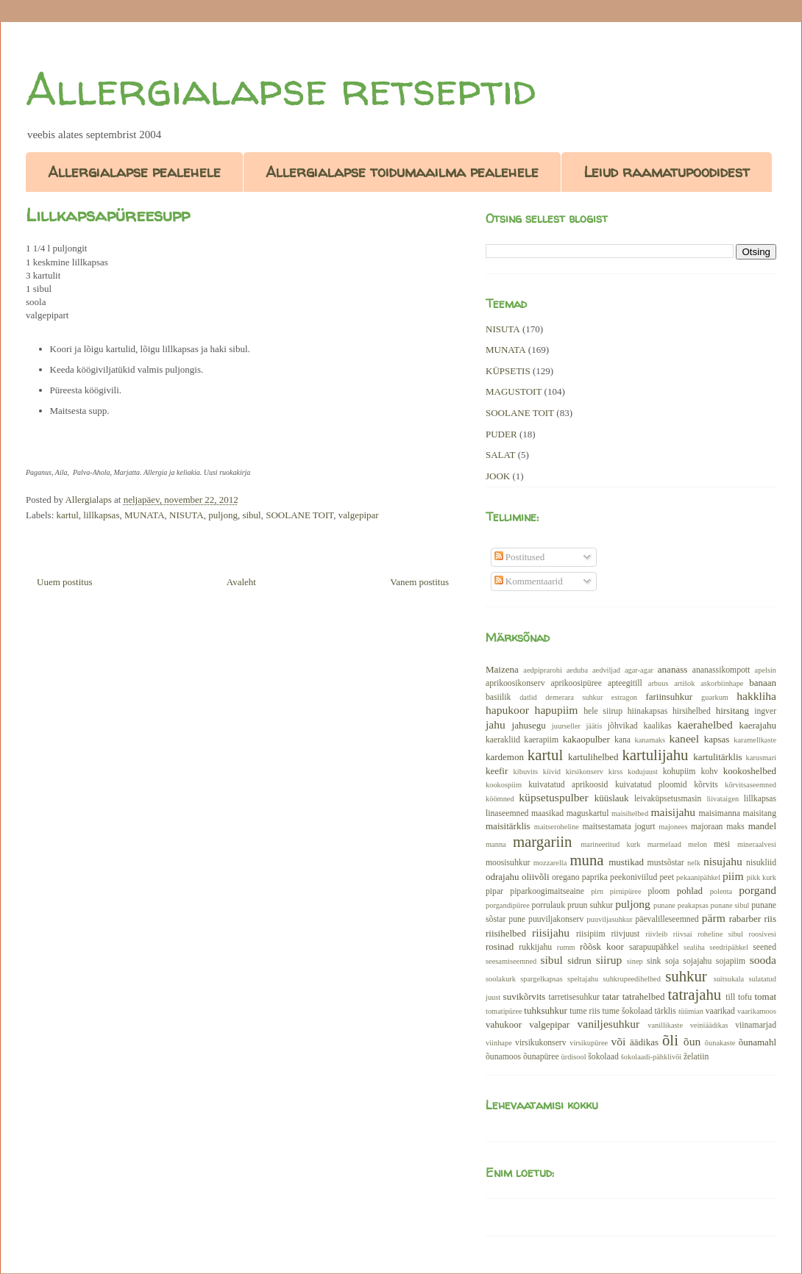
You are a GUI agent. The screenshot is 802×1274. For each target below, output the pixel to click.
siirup (609, 959)
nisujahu (722, 861)
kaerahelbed (704, 724)
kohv (708, 771)
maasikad (547, 813)
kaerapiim (541, 740)
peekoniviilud (633, 877)
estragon (624, 697)
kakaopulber (586, 739)
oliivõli (536, 876)
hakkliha (756, 696)
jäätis (594, 726)
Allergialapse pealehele (134, 172)
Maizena (502, 669)
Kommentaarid (528, 581)
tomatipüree (504, 1011)
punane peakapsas (681, 905)
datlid (528, 697)
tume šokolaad (628, 1011)
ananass (672, 669)
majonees (673, 827)
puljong (223, 514)
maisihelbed (629, 813)
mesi (722, 844)
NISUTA (186, 514)
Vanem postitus (419, 581)
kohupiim (679, 771)
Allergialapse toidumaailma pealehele (402, 172)
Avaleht (241, 581)
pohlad (690, 890)
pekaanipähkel (698, 877)
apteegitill (625, 683)
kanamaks (650, 740)
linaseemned (507, 813)
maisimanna (719, 813)
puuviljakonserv (555, 919)
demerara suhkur (574, 697)
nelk (693, 863)
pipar (494, 891)
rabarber (745, 918)
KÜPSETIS (508, 370)
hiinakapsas (648, 711)
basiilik (498, 697)
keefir (497, 770)
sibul (251, 514)
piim (733, 876)
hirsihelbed (692, 711)
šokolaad (603, 1057)
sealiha (694, 947)
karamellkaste (755, 740)
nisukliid (761, 862)
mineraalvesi (756, 844)
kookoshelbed (749, 770)
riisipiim (591, 934)
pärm (713, 918)
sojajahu (697, 961)
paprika (595, 877)
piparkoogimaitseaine (547, 891)
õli (670, 1039)
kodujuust (643, 771)
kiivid (552, 771)
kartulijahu (655, 754)
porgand (757, 890)
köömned (500, 799)
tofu (745, 997)
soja (672, 961)
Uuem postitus (64, 581)
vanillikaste (665, 1025)
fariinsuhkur (668, 696)
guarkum (714, 697)
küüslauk (612, 798)
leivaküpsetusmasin (668, 799)
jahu (495, 724)
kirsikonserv (584, 771)
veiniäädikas (709, 1025)
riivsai (682, 934)
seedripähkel (728, 947)
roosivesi (762, 934)
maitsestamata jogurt (618, 826)
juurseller (566, 726)
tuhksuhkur (545, 1010)
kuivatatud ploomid (651, 785)
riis (770, 918)
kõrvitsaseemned (750, 785)
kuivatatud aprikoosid (568, 785)
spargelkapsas (541, 979)
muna (586, 859)
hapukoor (507, 710)
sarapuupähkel (654, 947)
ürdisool (573, 1057)
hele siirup (602, 711)
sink (654, 961)
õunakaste (720, 1043)
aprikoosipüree (576, 683)
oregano (566, 877)
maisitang (759, 813)
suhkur (686, 975)
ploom (659, 891)
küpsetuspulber (553, 797)
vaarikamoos (756, 1011)
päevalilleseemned (666, 919)
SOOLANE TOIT (299, 514)
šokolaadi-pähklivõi (651, 1057)
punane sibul (730, 905)
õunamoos (503, 1057)
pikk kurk (761, 877)
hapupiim (556, 710)
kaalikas (657, 726)
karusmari (760, 758)
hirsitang (733, 710)
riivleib (656, 934)
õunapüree (541, 1057)
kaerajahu (757, 725)
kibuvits (526, 771)
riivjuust (625, 934)
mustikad (626, 861)
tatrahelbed (643, 996)
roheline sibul (720, 934)
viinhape (499, 1043)
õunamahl (757, 1042)
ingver (765, 711)
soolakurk (501, 979)
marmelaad (664, 844)
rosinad (500, 946)
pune (516, 919)
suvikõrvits (524, 996)
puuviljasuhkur (609, 919)
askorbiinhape (721, 683)
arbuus (658, 683)
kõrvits (705, 785)
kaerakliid (503, 740)
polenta (721, 891)
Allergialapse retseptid (281, 89)
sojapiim (730, 961)
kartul (68, 514)
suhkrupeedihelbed (631, 979)
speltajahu (582, 979)
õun (692, 1041)
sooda (763, 959)
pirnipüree (626, 891)
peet (666, 877)
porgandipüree (508, 905)
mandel (762, 825)
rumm (566, 947)
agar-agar (639, 670)
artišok (684, 683)
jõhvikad (623, 726)
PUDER (501, 434)
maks (735, 826)
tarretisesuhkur (573, 997)
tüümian (690, 1011)
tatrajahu (694, 994)
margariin (542, 841)
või (618, 1041)
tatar (611, 996)
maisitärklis (508, 825)
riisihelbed (506, 933)
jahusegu (529, 725)
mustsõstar (665, 862)
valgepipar (358, 514)
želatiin (696, 1057)
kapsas (717, 739)
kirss (615, 771)
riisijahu (550, 932)
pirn (597, 891)
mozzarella (550, 863)
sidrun (579, 960)
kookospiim (504, 785)
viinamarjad (755, 1025)
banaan (762, 682)
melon (697, 844)
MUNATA (144, 514)
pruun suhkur (590, 905)
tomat (765, 996)
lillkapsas (101, 514)
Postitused (519, 556)
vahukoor (504, 1024)
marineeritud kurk (610, 844)
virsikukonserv (540, 1043)
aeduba (577, 670)
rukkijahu (535, 947)
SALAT (500, 454)
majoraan (707, 826)
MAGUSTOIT (514, 391)
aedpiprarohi (542, 670)
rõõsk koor (602, 946)
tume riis (584, 1011)
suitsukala (729, 979)
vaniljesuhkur (608, 1023)
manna (496, 844)
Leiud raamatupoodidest (666, 172)
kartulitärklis (717, 756)
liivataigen (722, 799)
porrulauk (548, 905)
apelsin (765, 670)
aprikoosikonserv (515, 683)
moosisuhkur (508, 862)
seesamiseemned (511, 961)
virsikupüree (588, 1043)
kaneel (684, 738)
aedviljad (606, 670)
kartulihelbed (593, 756)
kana (622, 740)
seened (764, 947)
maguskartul (588, 813)
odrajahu (502, 876)
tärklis (665, 1011)
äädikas (644, 1042)
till (730, 997)
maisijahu (672, 812)
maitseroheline (556, 827)
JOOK (498, 476)
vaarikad (720, 1011)
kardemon (505, 756)
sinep (635, 961)
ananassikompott (721, 670)
